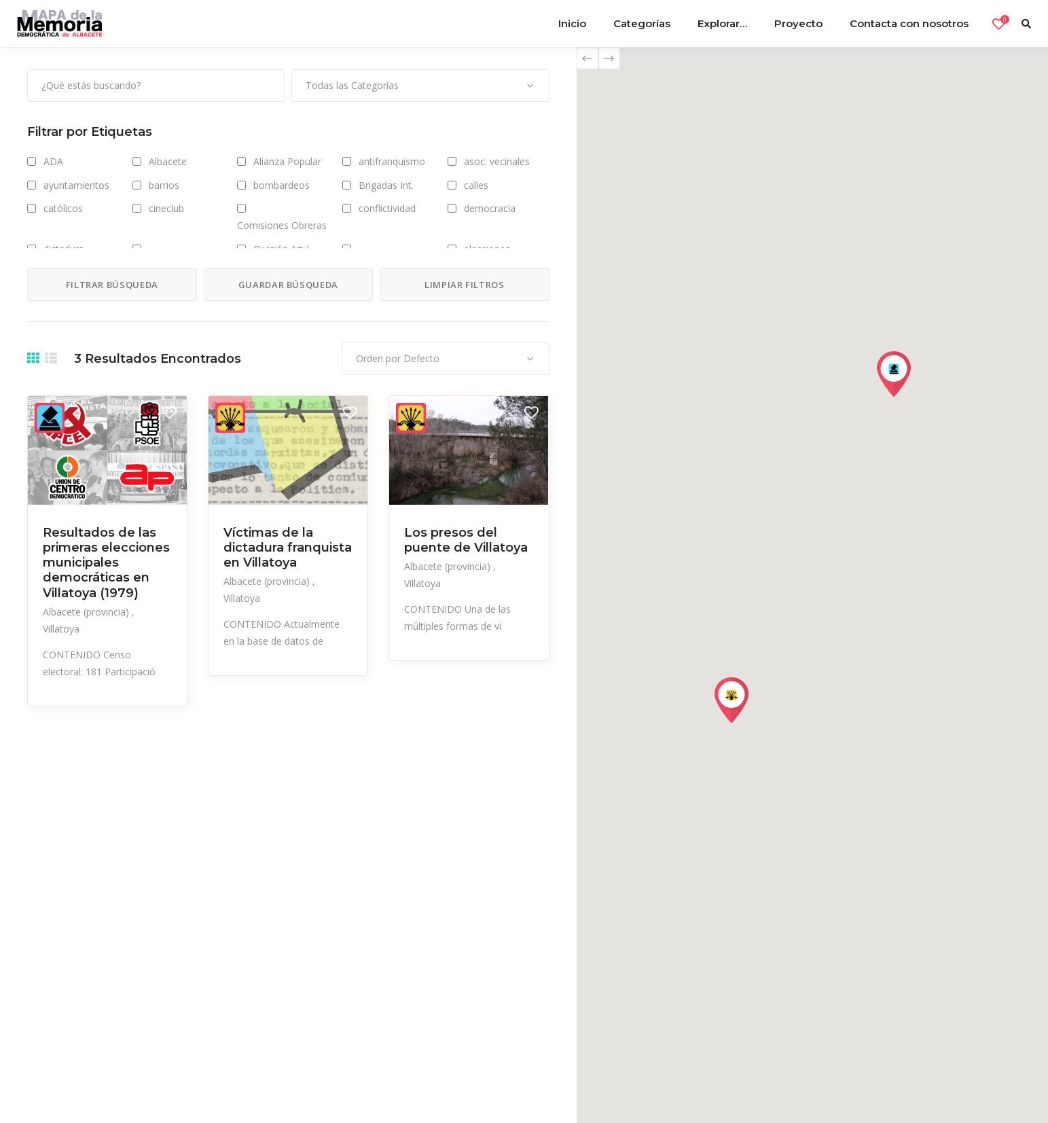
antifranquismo (392, 161)
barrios (164, 185)
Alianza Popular (287, 161)
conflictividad (387, 208)
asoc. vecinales (497, 161)
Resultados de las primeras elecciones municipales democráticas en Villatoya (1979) (106, 563)
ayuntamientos (76, 185)
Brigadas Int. (386, 185)
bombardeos (281, 185)
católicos (63, 208)
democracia (490, 208)
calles (476, 185)
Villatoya (61, 628)
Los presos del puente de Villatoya (466, 540)
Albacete (168, 161)
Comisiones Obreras (282, 225)
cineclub (166, 208)
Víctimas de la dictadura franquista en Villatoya (287, 547)
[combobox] (420, 85)
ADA (53, 161)
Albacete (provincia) (87, 611)
